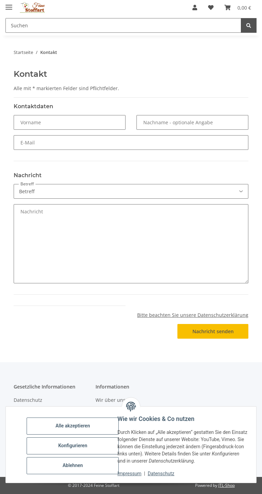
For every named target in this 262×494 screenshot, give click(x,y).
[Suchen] (249, 25)
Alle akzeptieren (75, 425)
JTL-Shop (226, 485)
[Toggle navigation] (8, 4)
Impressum (132, 473)
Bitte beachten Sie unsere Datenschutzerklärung (192, 315)
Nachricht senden (213, 331)
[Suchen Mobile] (123, 25)
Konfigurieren (74, 445)
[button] (195, 7)
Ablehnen (75, 465)
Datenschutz (163, 473)
